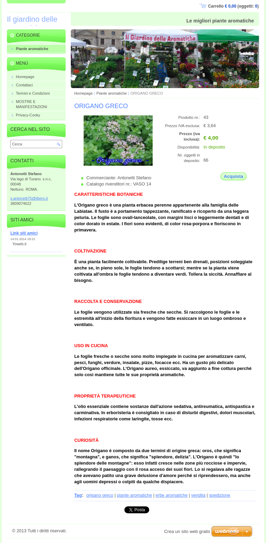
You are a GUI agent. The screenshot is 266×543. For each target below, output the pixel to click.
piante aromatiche (134, 495)
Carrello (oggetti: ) (233, 6)
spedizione (219, 495)
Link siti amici (24, 233)
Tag (78, 495)
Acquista (233, 176)
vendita (198, 495)
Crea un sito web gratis (187, 531)
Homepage (83, 93)
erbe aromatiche (172, 495)
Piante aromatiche (111, 93)
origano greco (99, 495)
